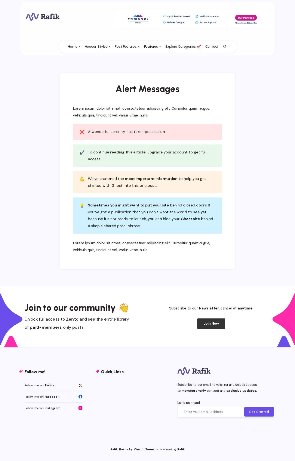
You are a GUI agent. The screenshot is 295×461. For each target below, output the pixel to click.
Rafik (114, 454)
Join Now (211, 328)
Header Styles (96, 54)
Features (151, 54)
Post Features (125, 54)
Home (72, 54)
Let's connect (188, 407)
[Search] (225, 54)
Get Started (259, 416)
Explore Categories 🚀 (183, 54)
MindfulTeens (144, 454)
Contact (212, 54)
